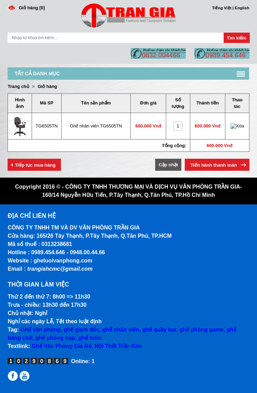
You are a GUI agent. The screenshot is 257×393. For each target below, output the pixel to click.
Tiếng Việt (221, 7)
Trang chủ (18, 86)
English (242, 7)
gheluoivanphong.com (63, 260)
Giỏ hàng (47, 86)
